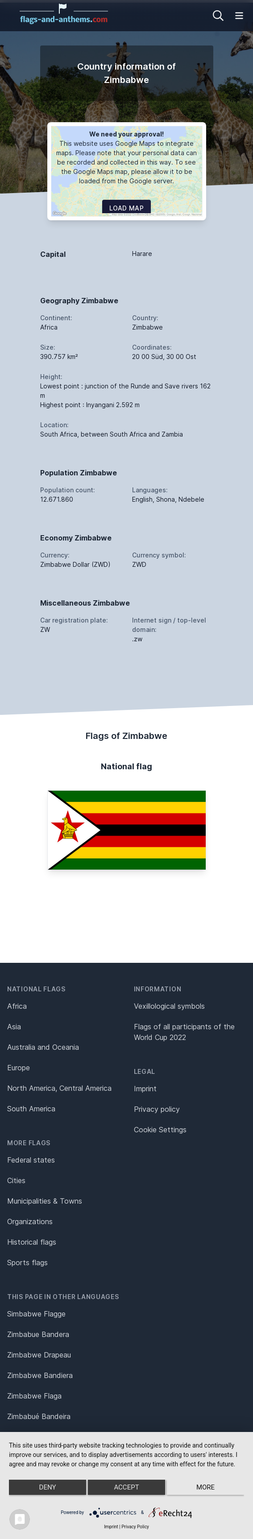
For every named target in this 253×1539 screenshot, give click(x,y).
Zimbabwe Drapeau (39, 1354)
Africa (17, 1006)
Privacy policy (157, 1109)
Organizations (30, 1221)
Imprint (145, 1088)
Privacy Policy (135, 1526)
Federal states (31, 1159)
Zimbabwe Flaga (34, 1395)
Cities (16, 1180)
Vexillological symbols (169, 1006)
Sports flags (27, 1262)
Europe (18, 1067)
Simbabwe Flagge (36, 1313)
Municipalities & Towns (44, 1201)
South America (31, 1108)
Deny (47, 1487)
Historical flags (31, 1242)
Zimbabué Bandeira (39, 1416)
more (205, 1487)
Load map (126, 208)
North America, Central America (59, 1088)
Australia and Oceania (43, 1047)
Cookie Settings (160, 1129)
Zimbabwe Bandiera (40, 1375)
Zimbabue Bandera (38, 1334)
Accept (126, 1487)
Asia (14, 1026)
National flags (36, 989)
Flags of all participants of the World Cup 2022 (184, 1032)
